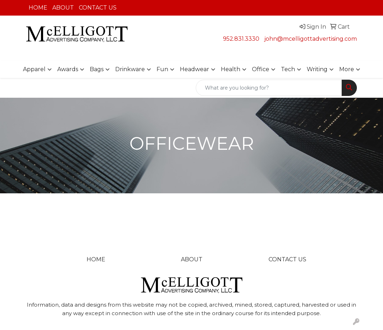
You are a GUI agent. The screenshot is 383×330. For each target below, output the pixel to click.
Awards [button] (67, 69)
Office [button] (260, 69)
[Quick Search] (269, 88)
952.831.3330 (241, 38)
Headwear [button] (194, 69)
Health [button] (230, 69)
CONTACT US (98, 7)
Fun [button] (162, 69)
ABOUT (63, 7)
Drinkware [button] (130, 69)
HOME (38, 7)
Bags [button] (97, 69)
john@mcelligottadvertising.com (310, 38)
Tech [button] (288, 69)
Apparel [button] (34, 69)
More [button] (346, 69)
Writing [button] (317, 69)
